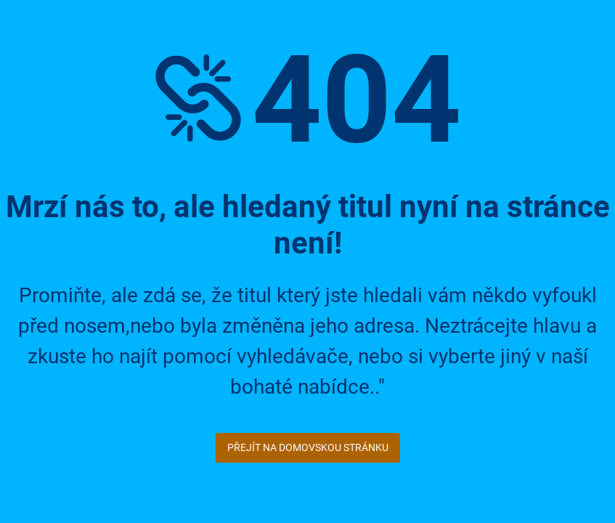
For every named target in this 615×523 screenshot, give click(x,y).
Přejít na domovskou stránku (307, 447)
